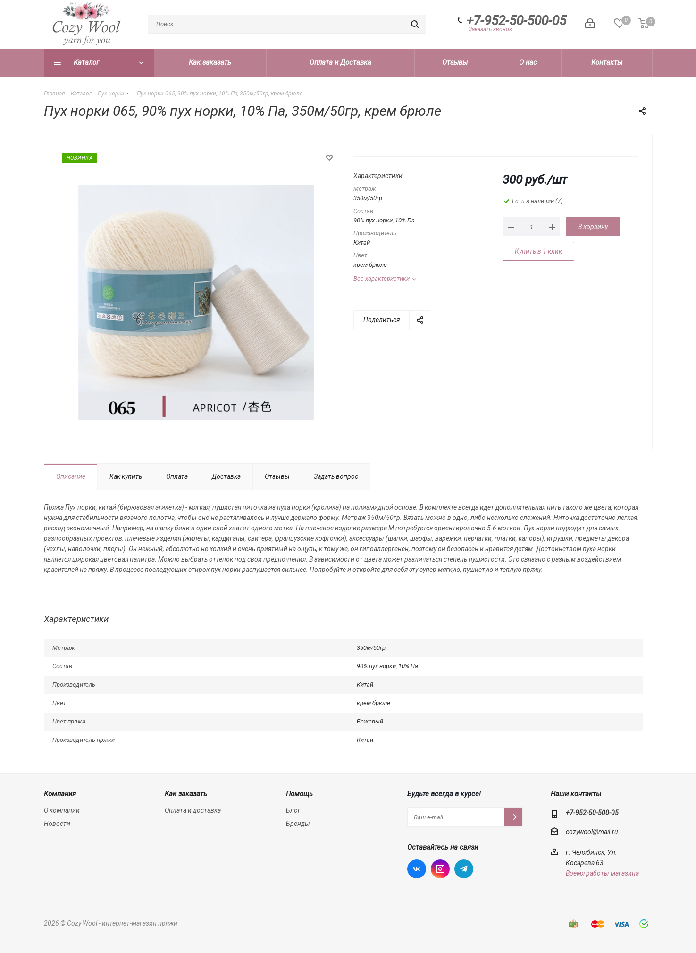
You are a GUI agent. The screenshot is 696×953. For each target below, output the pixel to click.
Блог (293, 810)
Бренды (298, 823)
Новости (57, 823)
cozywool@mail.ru (592, 831)
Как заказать (186, 794)
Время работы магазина (602, 873)
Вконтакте (416, 868)
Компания (60, 794)
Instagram (440, 868)
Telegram (463, 868)
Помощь (299, 794)
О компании (62, 810)
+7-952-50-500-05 (516, 21)
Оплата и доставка (193, 810)
